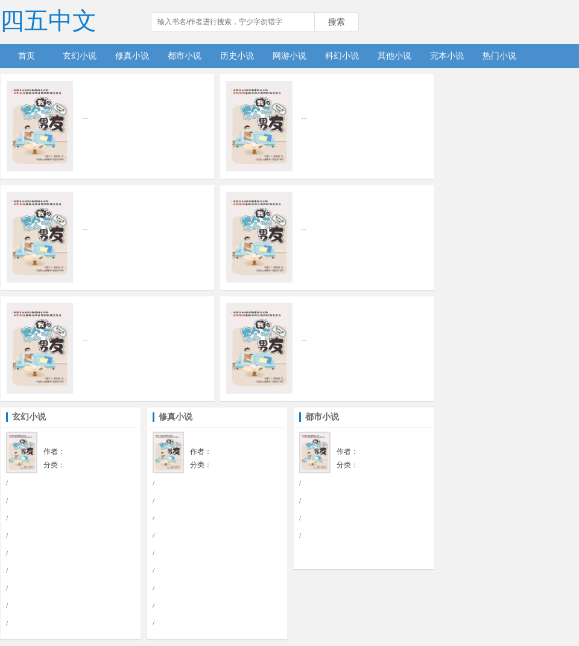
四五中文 (48, 20)
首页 (26, 55)
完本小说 (447, 55)
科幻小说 (342, 55)
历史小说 (237, 55)
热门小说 (499, 55)
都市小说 (184, 55)
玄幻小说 (79, 55)
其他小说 (394, 55)
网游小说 (289, 55)
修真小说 (132, 55)
